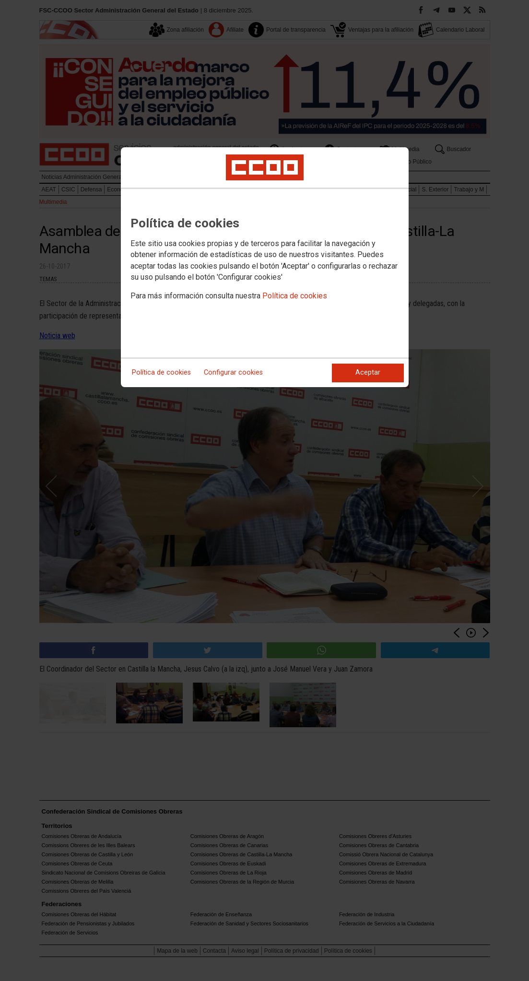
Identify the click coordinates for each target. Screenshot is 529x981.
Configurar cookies (233, 372)
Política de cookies (294, 295)
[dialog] (265, 267)
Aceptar (367, 372)
